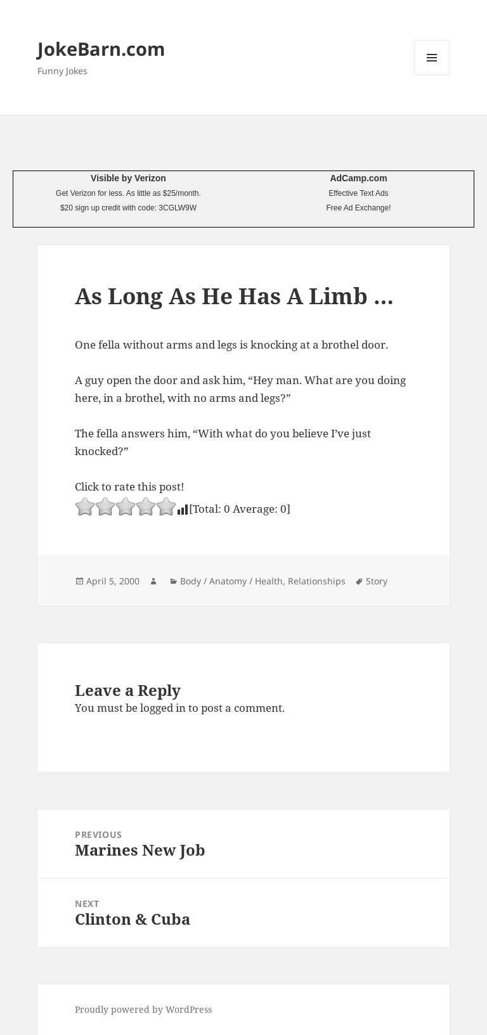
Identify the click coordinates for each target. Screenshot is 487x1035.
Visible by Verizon (128, 178)
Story (376, 581)
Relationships (317, 581)
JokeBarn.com (101, 48)
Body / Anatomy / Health (231, 581)
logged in (163, 707)
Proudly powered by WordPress (143, 1009)
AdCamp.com (358, 178)
